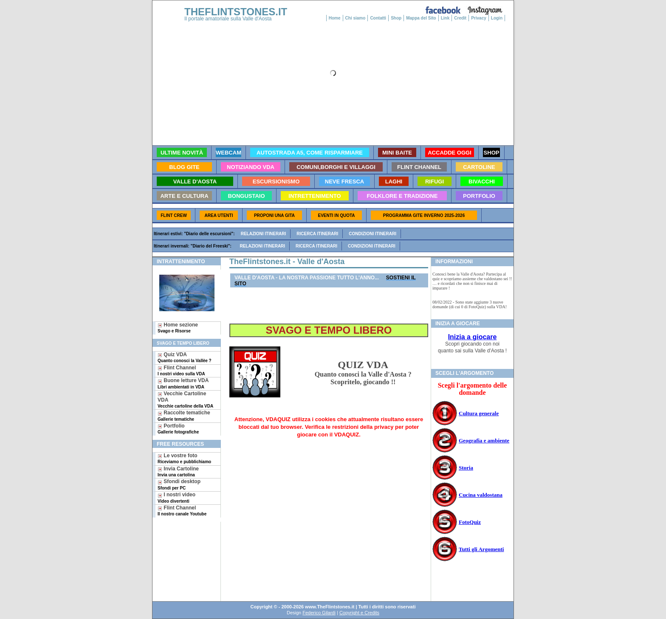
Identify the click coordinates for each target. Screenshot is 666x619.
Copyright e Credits (359, 612)
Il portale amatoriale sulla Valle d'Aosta (228, 19)
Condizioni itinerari (372, 233)
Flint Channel (181, 370)
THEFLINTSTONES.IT (235, 11)
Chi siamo (355, 18)
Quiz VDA (185, 357)
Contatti (378, 18)
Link (445, 18)
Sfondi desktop (179, 484)
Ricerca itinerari (317, 233)
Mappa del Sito (421, 18)
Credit (460, 18)
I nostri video (176, 497)
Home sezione (178, 327)
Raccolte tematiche (184, 415)
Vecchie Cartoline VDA (185, 399)
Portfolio (178, 428)
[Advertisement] (183, 549)
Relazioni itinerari (263, 233)
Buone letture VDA (183, 383)
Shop (396, 18)
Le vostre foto (184, 458)
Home (335, 18)
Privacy (478, 18)
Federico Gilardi (319, 612)
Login (496, 18)
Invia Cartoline (178, 471)
